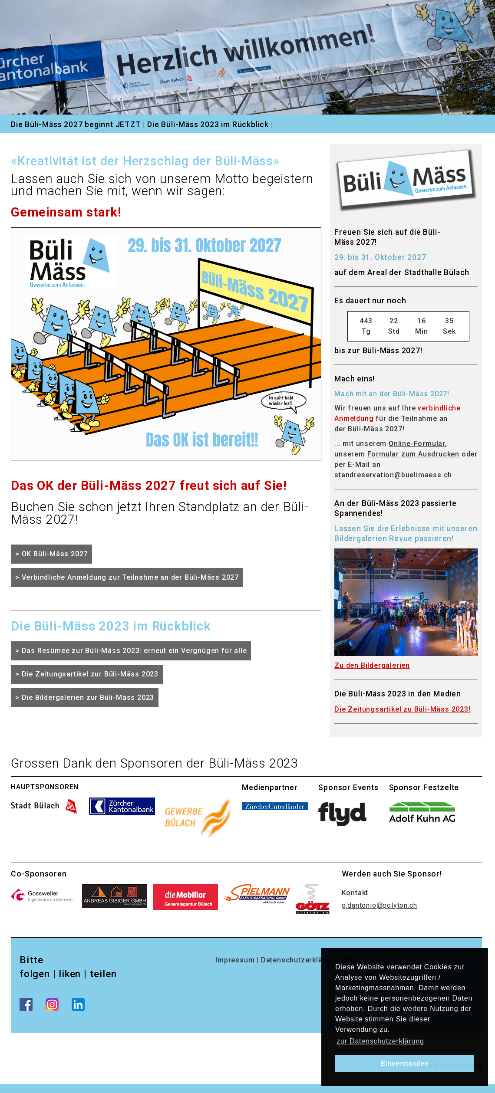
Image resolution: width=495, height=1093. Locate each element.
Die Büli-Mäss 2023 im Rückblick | (210, 124)
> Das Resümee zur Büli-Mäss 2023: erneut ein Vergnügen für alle (131, 651)
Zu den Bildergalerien (372, 665)
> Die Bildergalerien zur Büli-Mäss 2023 (84, 697)
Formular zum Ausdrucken (413, 454)
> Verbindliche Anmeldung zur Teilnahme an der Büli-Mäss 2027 (127, 577)
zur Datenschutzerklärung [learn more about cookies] (380, 1041)
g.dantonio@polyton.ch (379, 905)
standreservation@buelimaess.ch (393, 475)
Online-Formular (417, 444)
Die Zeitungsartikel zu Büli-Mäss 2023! (402, 709)
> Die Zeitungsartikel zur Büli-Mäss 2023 (86, 674)
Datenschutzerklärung (300, 960)
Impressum (234, 960)
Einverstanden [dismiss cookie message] (405, 1063)
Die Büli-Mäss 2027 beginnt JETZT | (78, 124)
